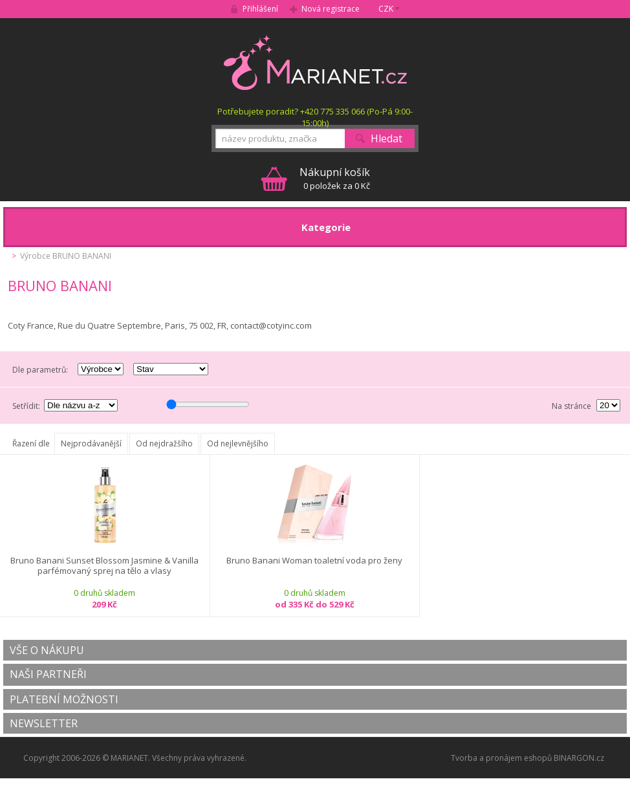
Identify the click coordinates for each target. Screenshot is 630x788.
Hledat (386, 138)
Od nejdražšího (164, 443)
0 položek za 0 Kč (334, 178)
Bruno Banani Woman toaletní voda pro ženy (314, 560)
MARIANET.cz (315, 62)
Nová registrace (330, 8)
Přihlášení (260, 8)
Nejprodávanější (91, 443)
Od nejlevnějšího (237, 443)
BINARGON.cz (579, 757)
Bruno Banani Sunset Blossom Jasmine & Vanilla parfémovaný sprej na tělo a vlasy (104, 565)
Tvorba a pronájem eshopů (501, 757)
